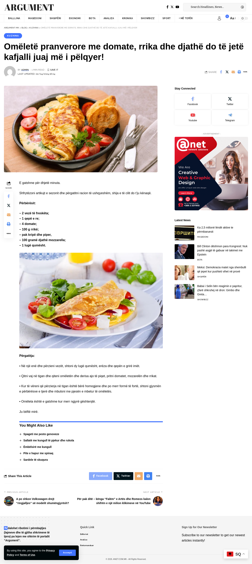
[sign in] (219, 18)
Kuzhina (13, 35)
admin (25, 70)
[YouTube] (177, 7)
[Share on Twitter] (227, 72)
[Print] (239, 72)
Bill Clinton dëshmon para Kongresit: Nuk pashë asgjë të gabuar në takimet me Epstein (222, 249)
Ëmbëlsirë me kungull (37, 446)
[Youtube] (193, 116)
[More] (245, 72)
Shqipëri (201, 275)
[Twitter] (172, 7)
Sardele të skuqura (35, 459)
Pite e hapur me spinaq (38, 453)
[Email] (233, 72)
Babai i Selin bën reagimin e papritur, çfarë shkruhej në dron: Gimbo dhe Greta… (219, 289)
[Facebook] (168, 7)
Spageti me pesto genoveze (41, 434)
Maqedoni (202, 236)
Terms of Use (28, 554)
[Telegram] (230, 116)
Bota (199, 258)
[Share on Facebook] (221, 72)
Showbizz (202, 298)
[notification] (225, 18)
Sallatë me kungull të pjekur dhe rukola (49, 440)
